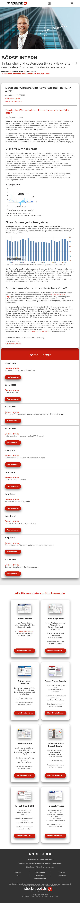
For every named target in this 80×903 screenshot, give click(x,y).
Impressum (62, 875)
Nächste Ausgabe (13, 98)
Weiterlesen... (13, 377)
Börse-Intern (31, 72)
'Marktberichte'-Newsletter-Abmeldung (40, 867)
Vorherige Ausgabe (12, 102)
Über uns (62, 872)
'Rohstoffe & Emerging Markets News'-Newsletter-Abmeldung (40, 863)
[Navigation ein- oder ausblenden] (72, 3)
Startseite (5, 72)
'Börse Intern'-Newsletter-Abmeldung (40, 860)
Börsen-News (17, 72)
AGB (17, 875)
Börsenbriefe (40, 872)
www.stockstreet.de (13, 344)
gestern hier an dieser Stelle (41, 331)
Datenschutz (40, 875)
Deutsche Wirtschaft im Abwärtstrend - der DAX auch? (27, 74)
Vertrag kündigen (40, 878)
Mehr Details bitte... (25, 651)
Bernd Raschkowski (26, 631)
